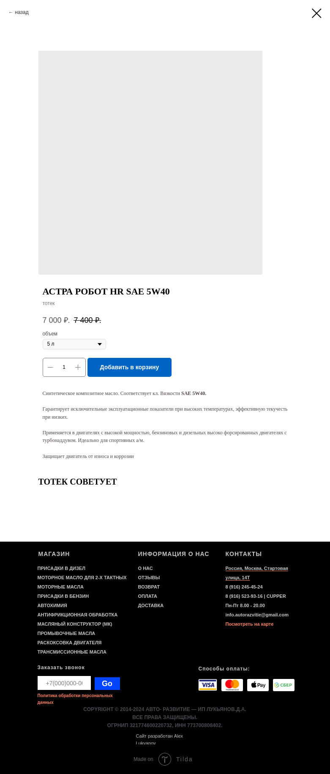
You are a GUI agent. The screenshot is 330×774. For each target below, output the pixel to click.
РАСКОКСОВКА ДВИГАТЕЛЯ (70, 642)
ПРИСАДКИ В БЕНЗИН (63, 596)
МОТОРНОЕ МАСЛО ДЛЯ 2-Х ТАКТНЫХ (82, 577)
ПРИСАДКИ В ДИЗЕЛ (61, 568)
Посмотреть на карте (250, 624)
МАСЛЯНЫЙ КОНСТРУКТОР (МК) (75, 624)
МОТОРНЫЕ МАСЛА (61, 586)
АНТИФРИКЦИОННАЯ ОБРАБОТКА (78, 614)
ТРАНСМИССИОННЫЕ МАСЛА (72, 651)
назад (21, 12)
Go (107, 683)
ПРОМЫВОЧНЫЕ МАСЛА (66, 633)
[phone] (64, 683)
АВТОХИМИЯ (52, 605)
